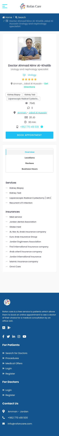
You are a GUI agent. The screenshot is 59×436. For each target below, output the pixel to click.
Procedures (12, 358)
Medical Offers (14, 363)
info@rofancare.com (20, 423)
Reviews (29, 163)
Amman (22, 112)
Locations (30, 157)
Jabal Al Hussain (38, 112)
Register (10, 373)
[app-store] (3, 327)
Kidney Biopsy (13, 94)
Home (7, 17)
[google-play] (9, 327)
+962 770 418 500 (32, 126)
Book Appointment (29, 135)
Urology (32, 75)
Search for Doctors (16, 353)
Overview (30, 152)
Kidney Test (30, 94)
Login (9, 368)
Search (20, 17)
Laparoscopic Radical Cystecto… (23, 98)
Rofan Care (30, 6)
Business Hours (29, 168)
